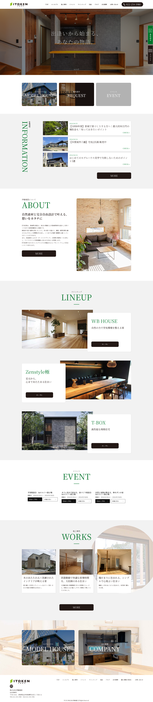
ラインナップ (82, 4)
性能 (90, 4)
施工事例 (63, 4)
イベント (72, 4)
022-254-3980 (133, 4)
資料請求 (150, 35)
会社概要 (104, 4)
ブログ (97, 4)
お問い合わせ (114, 4)
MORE (114, 175)
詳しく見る (105, 344)
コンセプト (54, 4)
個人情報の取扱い (126, 680)
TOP (46, 4)
